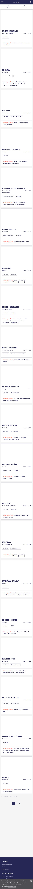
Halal (12, 626)
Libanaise (15, 470)
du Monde (6, 665)
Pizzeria (13, 313)
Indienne (5, 783)
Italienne (13, 274)
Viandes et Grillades (16, 116)
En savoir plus (12, 886)
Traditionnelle (15, 392)
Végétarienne (14, 431)
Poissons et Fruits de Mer (18, 354)
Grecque (5, 548)
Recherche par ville (7, 876)
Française (5, 37)
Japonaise (6, 742)
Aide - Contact (6, 869)
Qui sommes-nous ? (7, 864)
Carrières (4, 867)
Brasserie (13, 509)
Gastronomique (7, 76)
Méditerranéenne (15, 548)
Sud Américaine (15, 665)
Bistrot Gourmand (8, 196)
